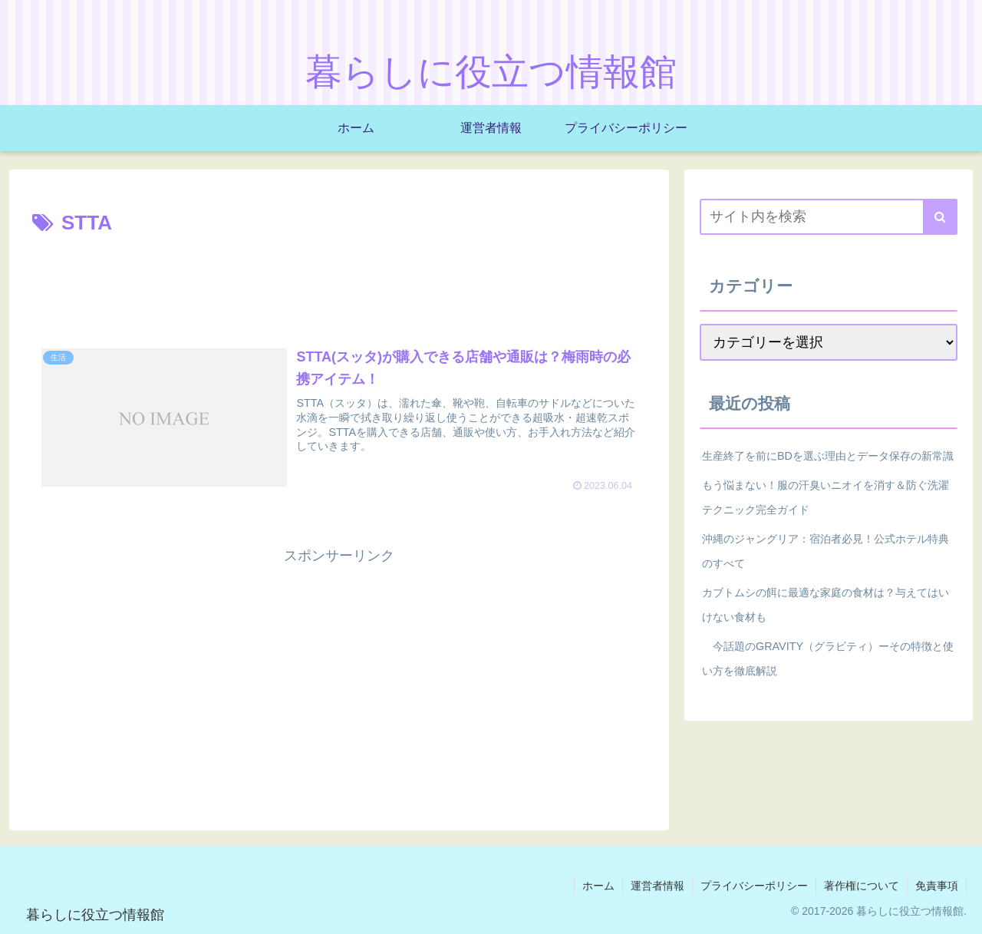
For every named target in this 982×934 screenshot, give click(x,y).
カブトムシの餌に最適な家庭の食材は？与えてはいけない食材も (825, 604)
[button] (940, 217)
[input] (828, 217)
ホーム (598, 886)
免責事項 (936, 886)
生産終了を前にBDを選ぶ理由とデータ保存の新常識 (828, 456)
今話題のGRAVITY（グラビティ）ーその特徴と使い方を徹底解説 (828, 658)
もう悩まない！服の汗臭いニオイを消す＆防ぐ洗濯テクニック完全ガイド (825, 497)
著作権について (861, 886)
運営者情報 (657, 886)
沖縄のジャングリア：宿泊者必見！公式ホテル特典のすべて (825, 551)
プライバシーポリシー (754, 886)
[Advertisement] (339, 283)
